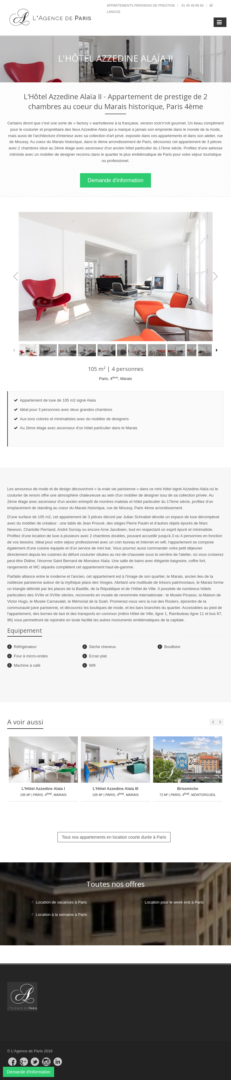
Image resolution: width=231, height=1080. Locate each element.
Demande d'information (115, 180)
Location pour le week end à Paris (174, 902)
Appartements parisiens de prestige (141, 5)
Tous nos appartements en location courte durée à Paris (114, 837)
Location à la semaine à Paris (61, 914)
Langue (113, 12)
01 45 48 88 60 (192, 5)
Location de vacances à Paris (61, 902)
